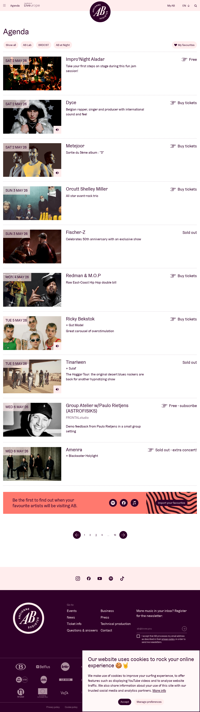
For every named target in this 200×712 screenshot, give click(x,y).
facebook (89, 578)
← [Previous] (77, 535)
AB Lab (27, 45)
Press (105, 617)
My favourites (184, 45)
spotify (111, 578)
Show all (11, 45)
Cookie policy (71, 707)
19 (115, 535)
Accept (124, 702)
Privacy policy (53, 707)
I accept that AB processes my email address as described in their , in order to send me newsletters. (164, 639)
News (71, 617)
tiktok (122, 578)
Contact (106, 630)
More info (159, 690)
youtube (100, 578)
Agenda (15, 5)
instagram (78, 578)
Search (195, 6)
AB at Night (63, 45)
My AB (171, 5)
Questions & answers (82, 630)
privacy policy (168, 639)
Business (107, 611)
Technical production (116, 624)
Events (72, 611)
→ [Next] (123, 535)
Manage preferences (149, 702)
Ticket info (74, 624)
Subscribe (184, 628)
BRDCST (43, 45)
